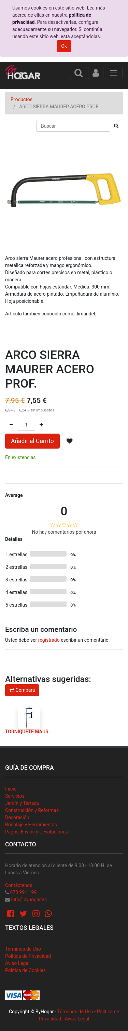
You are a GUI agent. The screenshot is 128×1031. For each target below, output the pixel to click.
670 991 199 (23, 892)
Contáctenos (18, 885)
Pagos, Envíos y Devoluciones (36, 831)
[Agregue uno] (41, 425)
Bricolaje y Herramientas (31, 824)
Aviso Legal (17, 963)
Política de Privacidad (28, 956)
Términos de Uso (23, 949)
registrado (49, 640)
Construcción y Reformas (32, 810)
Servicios (15, 796)
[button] (70, 441)
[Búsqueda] (116, 126)
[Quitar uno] (11, 425)
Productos (21, 99)
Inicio (11, 789)
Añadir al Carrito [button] (32, 441)
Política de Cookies (25, 970)
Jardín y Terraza (22, 803)
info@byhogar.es (28, 899)
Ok (64, 46)
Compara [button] (22, 690)
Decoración (17, 817)
